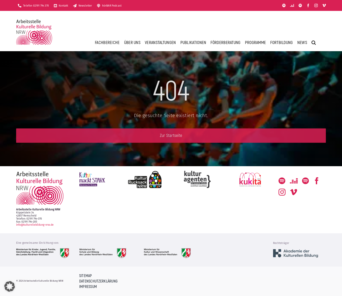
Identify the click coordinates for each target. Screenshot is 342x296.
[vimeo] (324, 5)
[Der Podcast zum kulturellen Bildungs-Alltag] (300, 5)
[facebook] (308, 5)
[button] (313, 42)
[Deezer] (292, 5)
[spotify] (284, 5)
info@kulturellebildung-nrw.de (35, 224)
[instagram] (316, 5)
